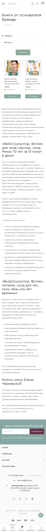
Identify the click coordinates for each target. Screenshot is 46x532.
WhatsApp (32, 498)
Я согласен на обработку (22, 438)
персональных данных (34, 438)
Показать (23, 52)
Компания (7, 454)
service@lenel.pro (24, 480)
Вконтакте (13, 498)
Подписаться (36, 431)
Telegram (20, 498)
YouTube (26, 498)
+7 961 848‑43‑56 (15, 475)
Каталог (6, 460)
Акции (5, 447)
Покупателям (8, 466)
